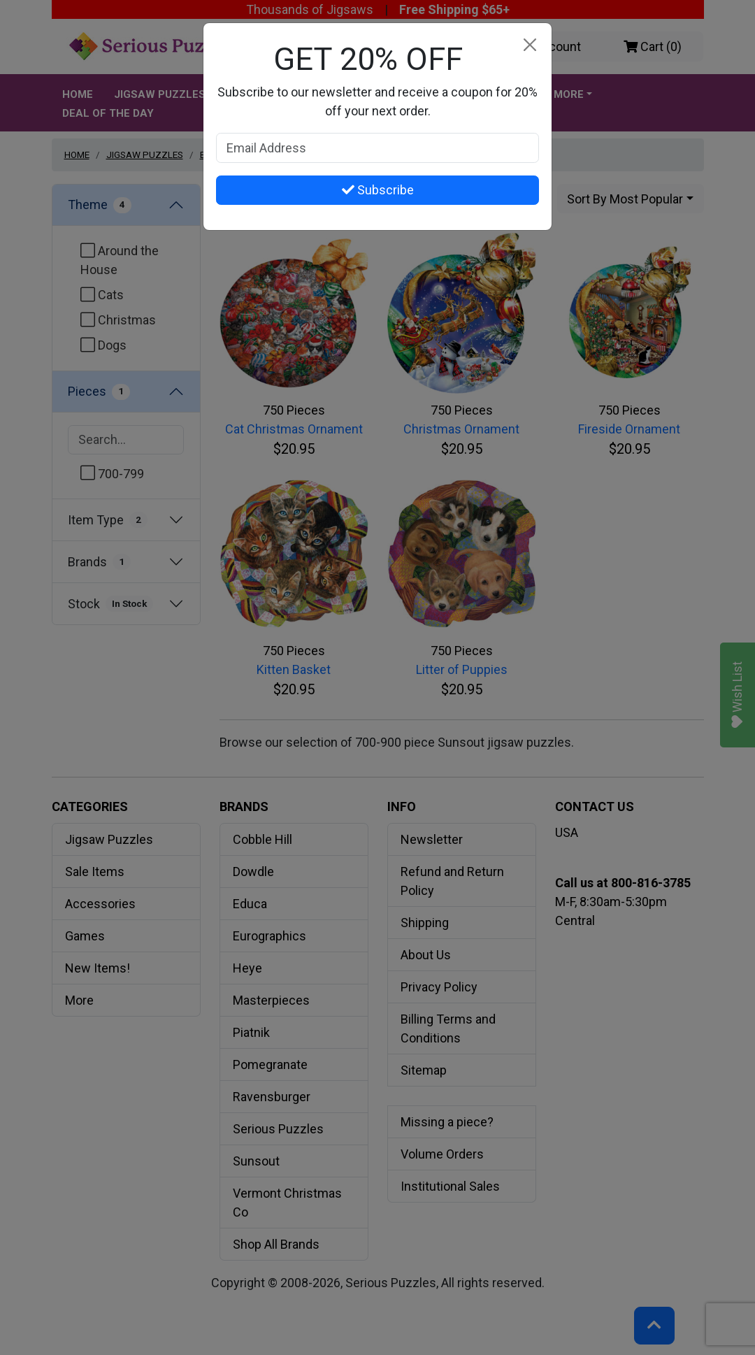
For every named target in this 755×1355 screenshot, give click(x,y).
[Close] (529, 45)
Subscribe (378, 189)
